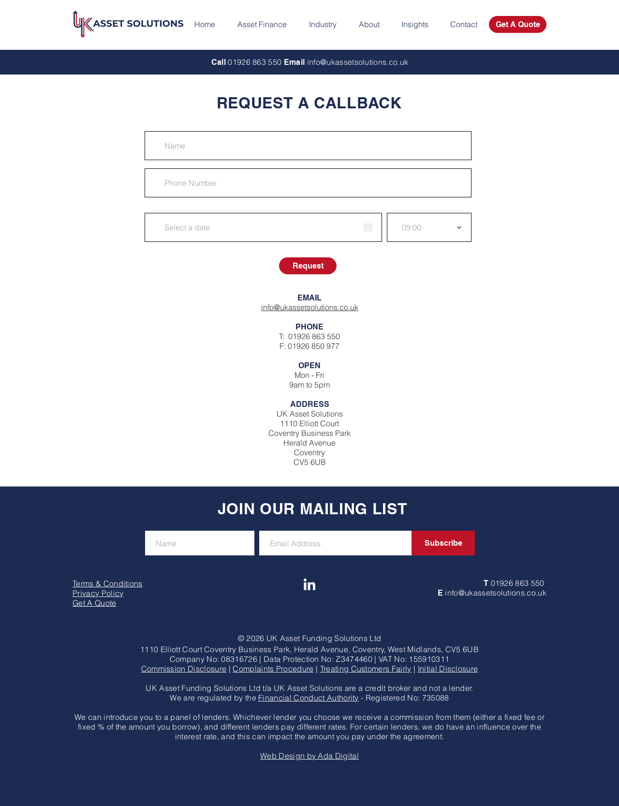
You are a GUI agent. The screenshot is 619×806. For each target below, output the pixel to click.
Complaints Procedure (273, 668)
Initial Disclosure (448, 668)
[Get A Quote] (517, 24)
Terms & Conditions (108, 583)
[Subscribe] (443, 543)
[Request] (308, 265)
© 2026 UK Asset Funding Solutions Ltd (310, 638)
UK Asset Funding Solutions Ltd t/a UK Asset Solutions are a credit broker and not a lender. (309, 688)
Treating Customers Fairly (366, 668)
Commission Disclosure (184, 668)
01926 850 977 (313, 346)
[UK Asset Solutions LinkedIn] (309, 585)
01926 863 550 (314, 336)
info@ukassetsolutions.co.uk (309, 307)
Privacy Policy (98, 593)
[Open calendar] (368, 227)
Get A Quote (95, 603)
